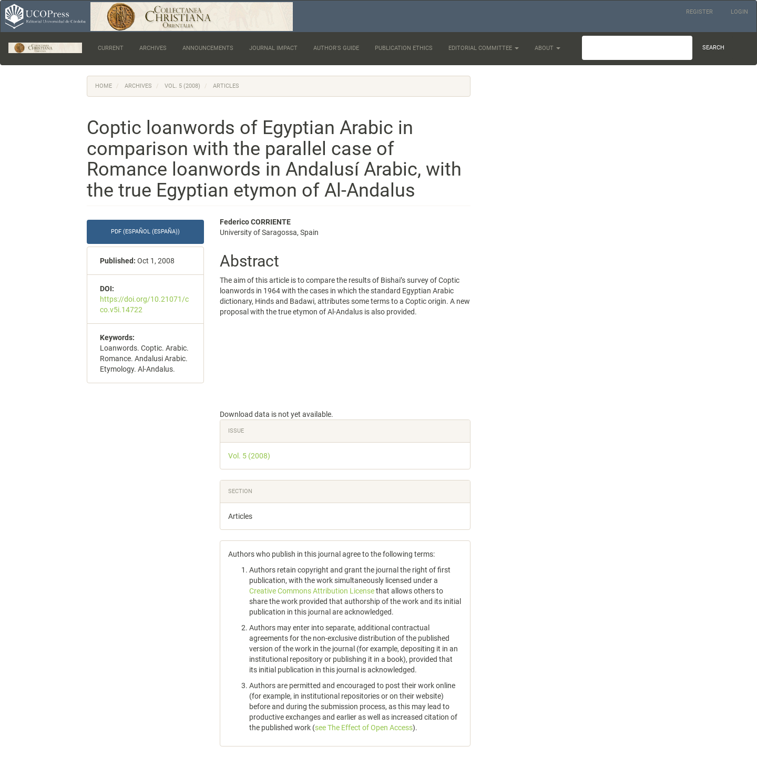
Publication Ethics (404, 48)
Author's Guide (336, 48)
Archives (153, 48)
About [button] (547, 48)
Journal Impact (273, 48)
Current (111, 48)
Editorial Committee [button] (483, 48)
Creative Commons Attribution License (311, 591)
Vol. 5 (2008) (182, 86)
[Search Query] (637, 48)
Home (103, 86)
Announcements (207, 48)
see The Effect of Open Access (364, 727)
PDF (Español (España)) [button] (145, 231)
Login (739, 11)
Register (699, 11)
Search (713, 47)
